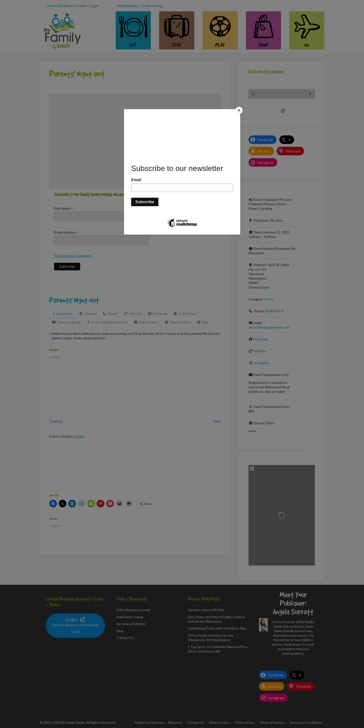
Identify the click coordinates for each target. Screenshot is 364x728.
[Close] (239, 110)
